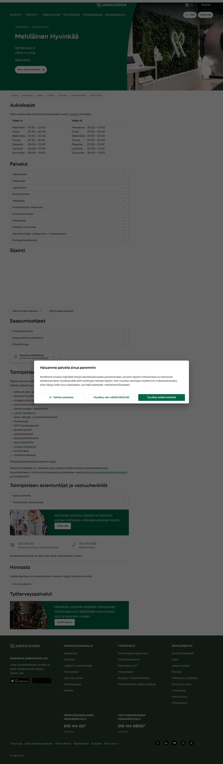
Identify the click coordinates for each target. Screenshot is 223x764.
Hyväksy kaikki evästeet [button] (161, 397)
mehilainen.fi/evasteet (117, 385)
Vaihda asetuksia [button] (61, 397)
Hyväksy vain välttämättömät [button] (111, 397)
